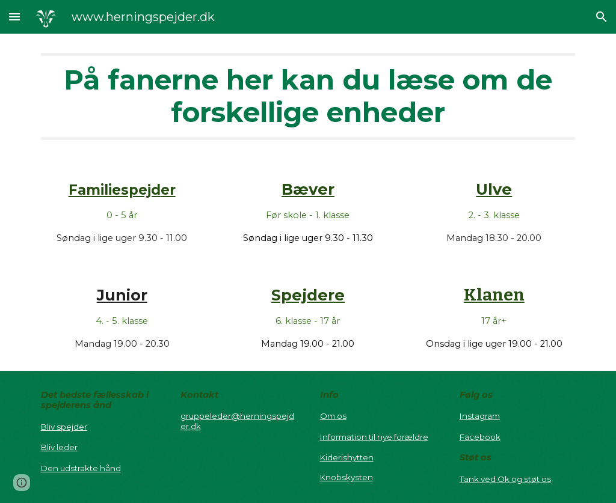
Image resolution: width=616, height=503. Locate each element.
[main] (308, 96)
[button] (14, 16)
